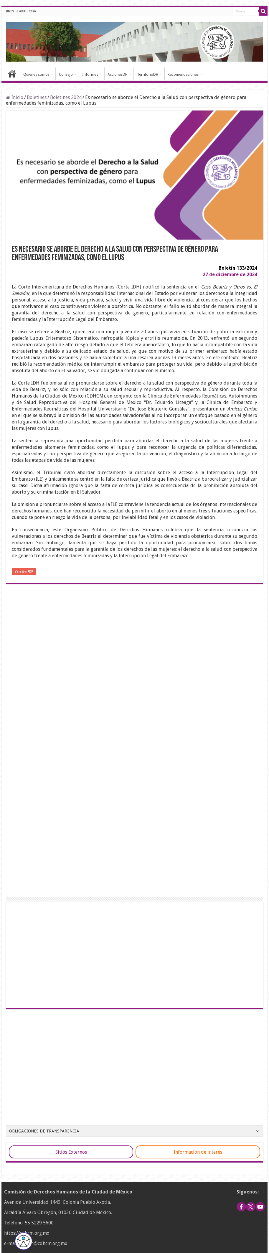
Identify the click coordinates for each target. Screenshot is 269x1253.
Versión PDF (24, 571)
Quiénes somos (36, 74)
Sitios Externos (71, 1152)
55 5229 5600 (39, 1223)
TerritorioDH (147, 74)
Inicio (12, 73)
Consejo (66, 74)
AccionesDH (118, 74)
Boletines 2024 (66, 97)
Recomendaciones (183, 74)
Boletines (37, 97)
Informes (90, 74)
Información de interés (198, 1152)
